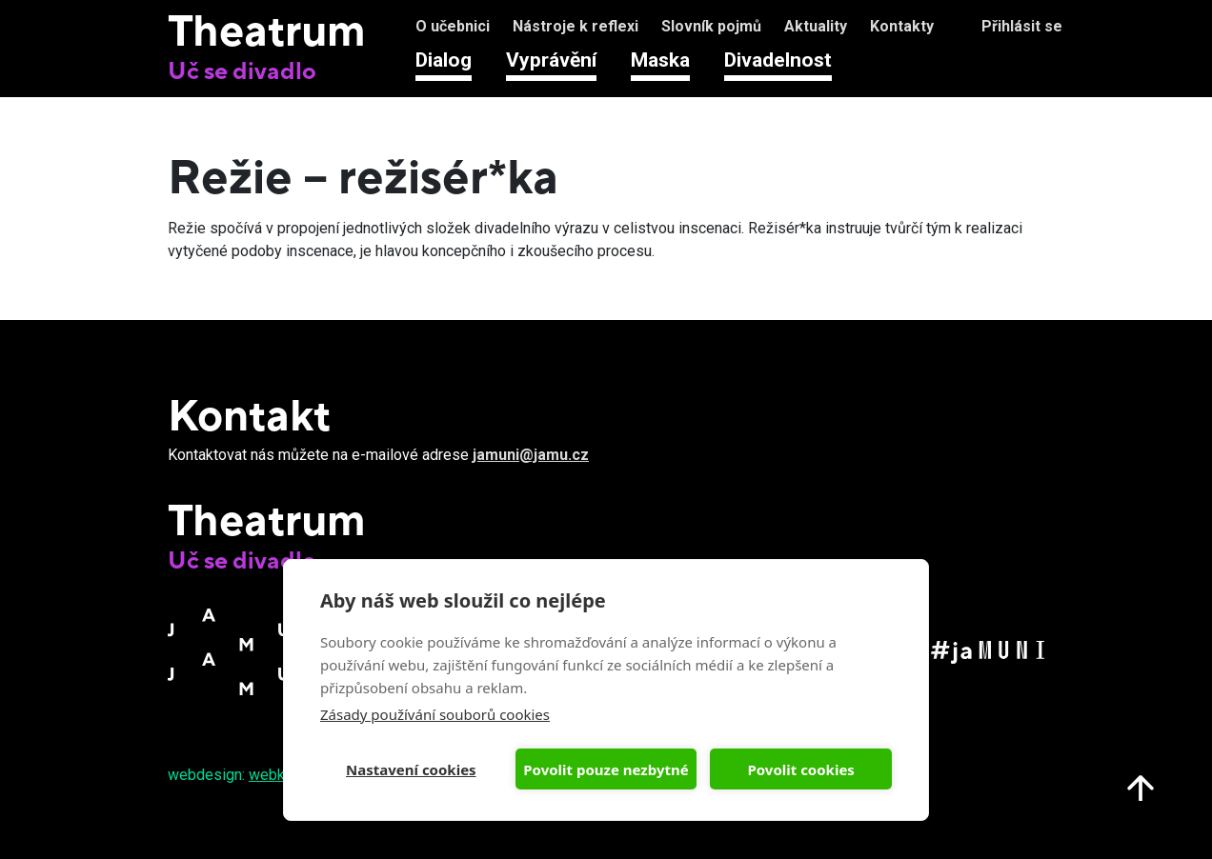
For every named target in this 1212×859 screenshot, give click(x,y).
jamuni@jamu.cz (531, 455)
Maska (660, 60)
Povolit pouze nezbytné (605, 769)
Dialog (443, 60)
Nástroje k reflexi (575, 26)
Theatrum (267, 29)
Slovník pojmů (711, 26)
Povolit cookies (800, 769)
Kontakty (902, 26)
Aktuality (815, 26)
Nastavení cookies (411, 769)
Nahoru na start (1140, 787)
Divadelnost (778, 60)
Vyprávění (551, 60)
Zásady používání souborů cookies (435, 714)
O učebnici (452, 26)
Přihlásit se (1021, 26)
